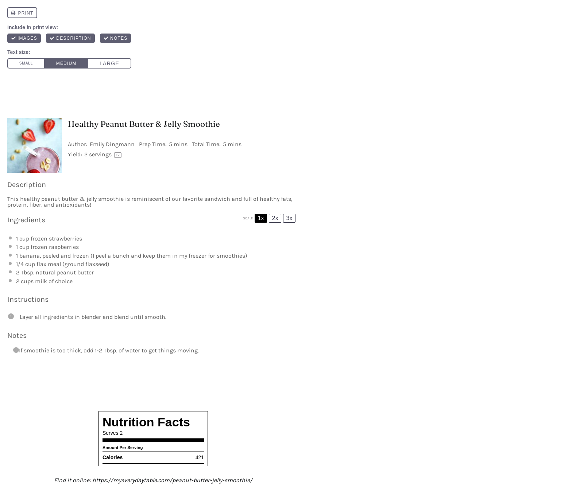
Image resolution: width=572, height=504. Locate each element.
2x (275, 218)
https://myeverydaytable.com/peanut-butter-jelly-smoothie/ (172, 480)
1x (261, 218)
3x (289, 218)
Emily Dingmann (112, 144)
